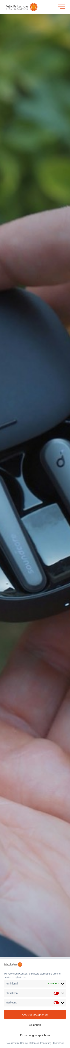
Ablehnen (35, 1024)
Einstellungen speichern (35, 1035)
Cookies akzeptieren (35, 1014)
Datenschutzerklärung (17, 1043)
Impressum (58, 1043)
